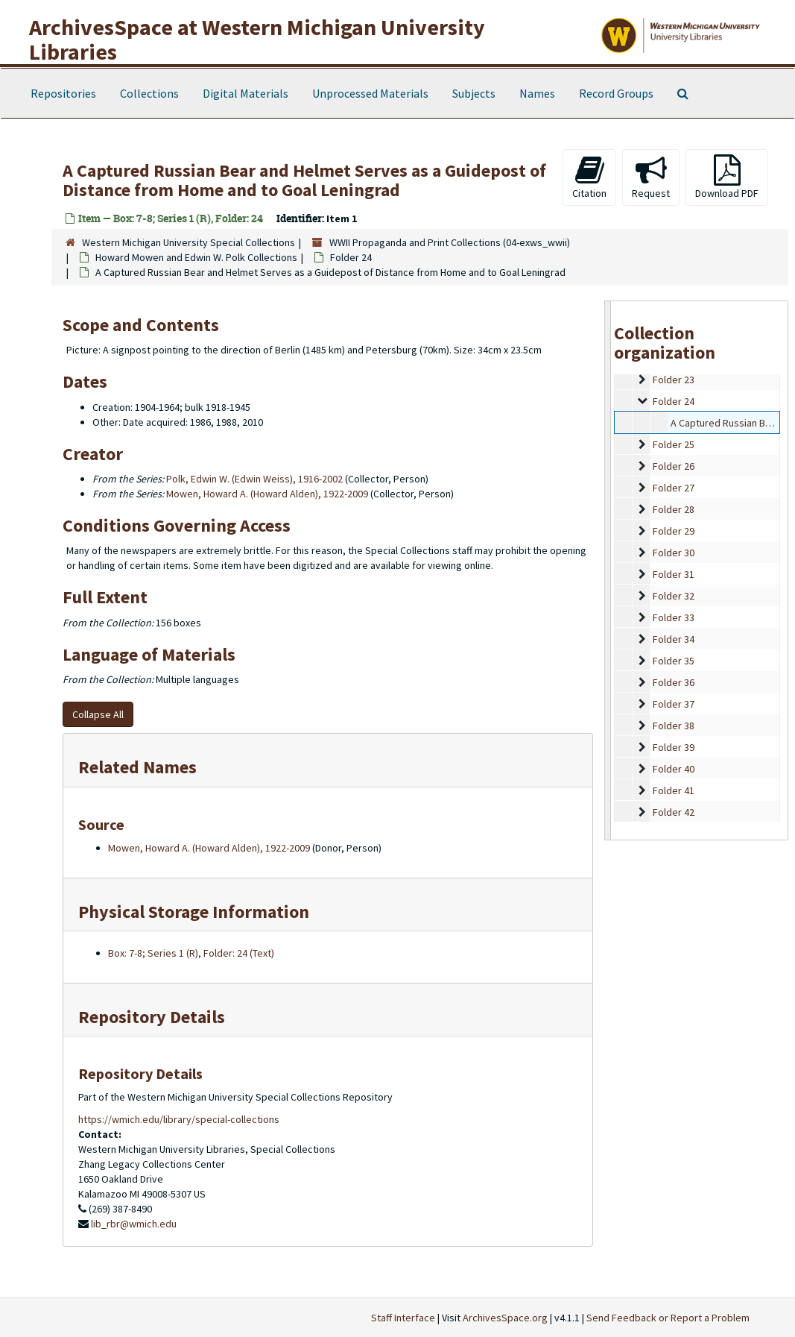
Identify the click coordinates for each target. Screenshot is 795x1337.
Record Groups (616, 93)
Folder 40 (673, 769)
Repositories (63, 93)
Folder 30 (673, 552)
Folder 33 (673, 617)
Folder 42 (673, 812)
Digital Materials (245, 93)
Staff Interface (403, 1317)
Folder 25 (673, 444)
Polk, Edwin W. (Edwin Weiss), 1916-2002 (254, 478)
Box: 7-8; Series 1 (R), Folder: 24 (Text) (191, 953)
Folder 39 (673, 747)
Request (651, 177)
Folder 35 (673, 660)
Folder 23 (673, 379)
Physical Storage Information (193, 911)
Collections (149, 93)
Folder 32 (673, 596)
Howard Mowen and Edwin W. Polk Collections (196, 257)
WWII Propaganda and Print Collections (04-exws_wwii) (449, 242)
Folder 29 (673, 531)
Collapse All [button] (98, 714)
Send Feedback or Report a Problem (668, 1317)
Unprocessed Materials (370, 93)
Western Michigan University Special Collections (188, 242)
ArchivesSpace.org (505, 1317)
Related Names (137, 766)
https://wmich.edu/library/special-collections (178, 1119)
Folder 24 (351, 257)
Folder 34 (673, 639)
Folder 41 (673, 790)
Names (537, 93)
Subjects (473, 93)
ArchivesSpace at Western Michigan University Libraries (257, 39)
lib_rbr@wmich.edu (134, 1223)
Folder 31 (673, 574)
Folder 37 (673, 704)
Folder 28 (673, 509)
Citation (589, 177)
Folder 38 (673, 725)
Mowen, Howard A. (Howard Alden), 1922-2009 (267, 493)
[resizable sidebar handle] (608, 570)
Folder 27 (673, 487)
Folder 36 (673, 682)
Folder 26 (673, 466)
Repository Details (151, 1016)
